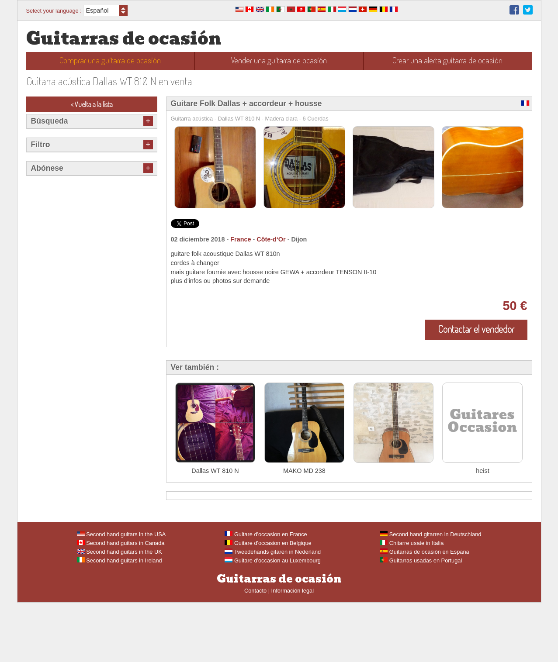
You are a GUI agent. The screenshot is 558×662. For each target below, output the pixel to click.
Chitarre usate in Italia (412, 602)
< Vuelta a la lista (92, 104)
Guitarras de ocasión (123, 38)
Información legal (292, 650)
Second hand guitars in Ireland (119, 620)
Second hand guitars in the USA (121, 593)
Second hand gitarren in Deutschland (430, 593)
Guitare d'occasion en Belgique (268, 602)
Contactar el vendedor (476, 329)
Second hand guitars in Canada (121, 602)
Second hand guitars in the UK (119, 611)
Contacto (255, 650)
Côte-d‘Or (270, 239)
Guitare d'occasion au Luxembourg (273, 620)
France (240, 239)
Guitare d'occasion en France (266, 593)
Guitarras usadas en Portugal (421, 620)
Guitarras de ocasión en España (424, 611)
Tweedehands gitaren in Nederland (273, 611)
